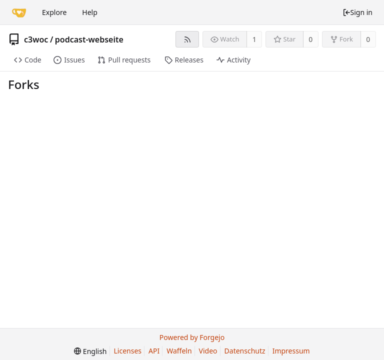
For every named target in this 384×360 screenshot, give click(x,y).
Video (208, 351)
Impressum (291, 351)
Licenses (128, 351)
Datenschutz (245, 351)
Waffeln (179, 351)
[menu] (90, 351)
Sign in (357, 12)
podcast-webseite (89, 39)
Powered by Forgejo (192, 337)
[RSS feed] (187, 39)
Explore (54, 12)
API (154, 351)
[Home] (19, 13)
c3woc (36, 39)
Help (90, 12)
